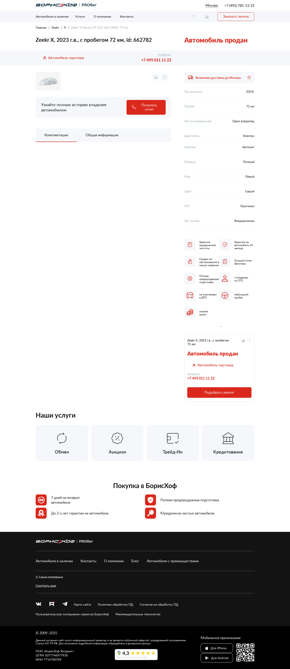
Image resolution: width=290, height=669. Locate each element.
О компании (102, 16)
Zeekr (55, 27)
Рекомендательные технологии (138, 614)
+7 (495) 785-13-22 (239, 5)
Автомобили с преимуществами (173, 560)
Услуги (80, 16)
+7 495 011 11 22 (156, 60)
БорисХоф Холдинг (59, 651)
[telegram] (64, 604)
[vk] (38, 604)
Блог (135, 560)
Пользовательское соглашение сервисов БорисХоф (72, 614)
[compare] (207, 16)
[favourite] (194, 16)
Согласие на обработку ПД (159, 604)
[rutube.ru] (52, 604)
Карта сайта (82, 604)
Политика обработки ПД (115, 604)
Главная (41, 27)
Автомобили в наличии (52, 16)
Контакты (127, 16)
